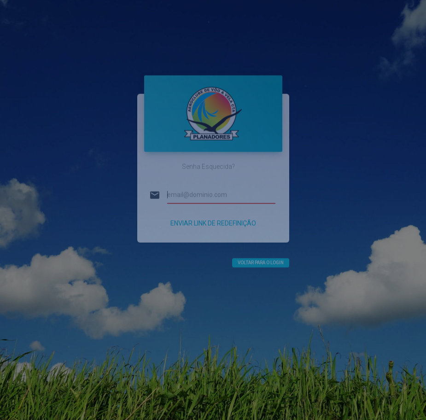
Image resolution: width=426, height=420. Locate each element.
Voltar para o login (261, 254)
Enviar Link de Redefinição (213, 215)
